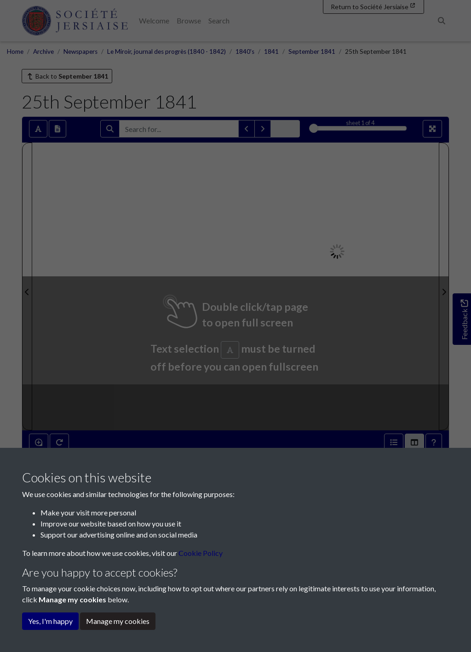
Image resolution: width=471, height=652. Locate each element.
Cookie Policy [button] (200, 553)
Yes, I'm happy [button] (50, 621)
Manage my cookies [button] (117, 621)
